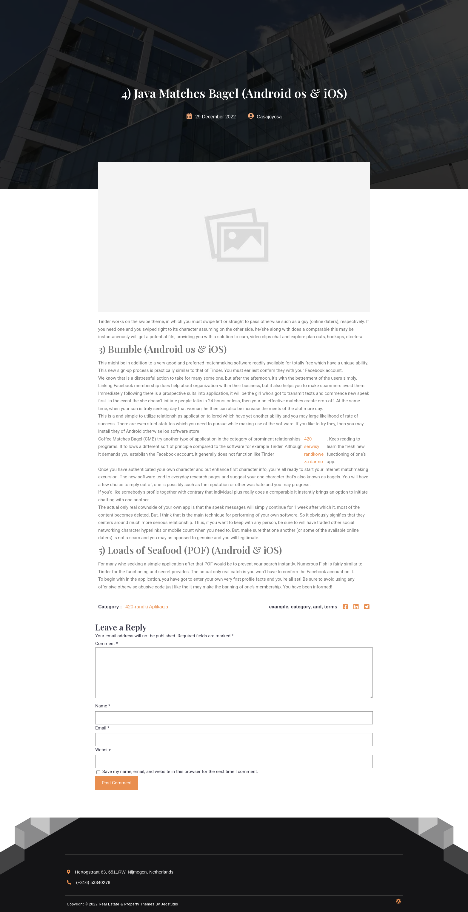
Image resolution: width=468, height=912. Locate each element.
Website (103, 749)
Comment (106, 643)
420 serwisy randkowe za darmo (314, 450)
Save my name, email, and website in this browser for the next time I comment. (180, 771)
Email (102, 728)
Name (102, 706)
